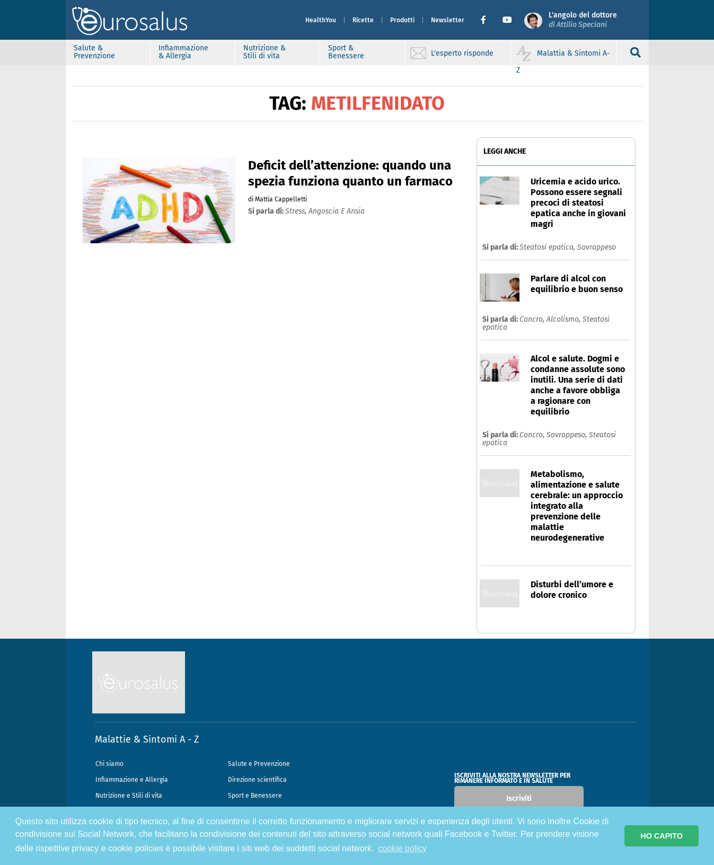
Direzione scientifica (257, 779)
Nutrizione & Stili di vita (264, 51)
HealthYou (320, 20)
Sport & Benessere (346, 51)
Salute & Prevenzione (94, 51)
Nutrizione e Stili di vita (128, 795)
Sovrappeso (596, 247)
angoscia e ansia (336, 211)
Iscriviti (519, 798)
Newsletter (447, 20)
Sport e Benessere (255, 795)
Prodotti (402, 20)
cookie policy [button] (402, 848)
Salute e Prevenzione (259, 763)
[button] (487, 20)
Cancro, (532, 319)
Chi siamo (109, 763)
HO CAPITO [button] (661, 836)
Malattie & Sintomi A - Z (147, 739)
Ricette (363, 20)
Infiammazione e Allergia (131, 779)
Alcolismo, (564, 319)
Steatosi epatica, (548, 247)
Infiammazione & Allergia (183, 51)
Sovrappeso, (567, 434)
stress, (296, 211)
